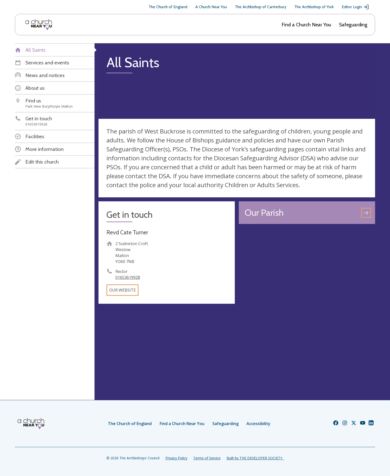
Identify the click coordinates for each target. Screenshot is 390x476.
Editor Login (355, 7)
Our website (122, 290)
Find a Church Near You (306, 25)
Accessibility (258, 423)
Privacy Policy (176, 458)
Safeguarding (353, 25)
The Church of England (167, 6)
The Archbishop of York (314, 6)
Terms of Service (207, 458)
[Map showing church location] (307, 296)
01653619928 (127, 277)
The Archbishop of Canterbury (260, 6)
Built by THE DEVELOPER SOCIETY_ (255, 458)
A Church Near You (211, 6)
